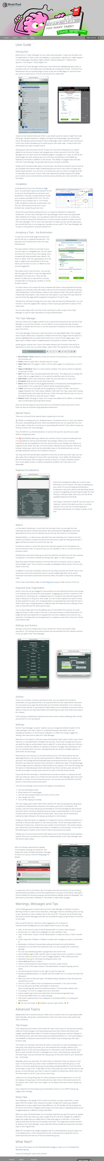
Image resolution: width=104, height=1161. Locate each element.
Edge (46, 188)
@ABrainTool (28, 961)
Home (6, 38)
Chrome (38, 188)
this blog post (47, 582)
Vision (15, 38)
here (62, 74)
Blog (32, 38)
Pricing (24, 38)
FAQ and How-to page (47, 1147)
